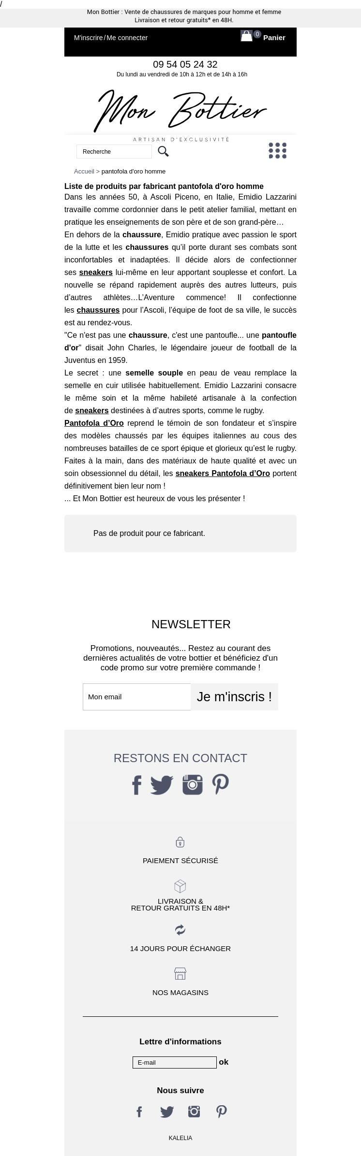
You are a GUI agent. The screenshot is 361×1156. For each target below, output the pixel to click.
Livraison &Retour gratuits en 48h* (180, 904)
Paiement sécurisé (180, 860)
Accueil (84, 171)
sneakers (96, 272)
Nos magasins (180, 992)
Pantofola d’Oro (94, 423)
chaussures (98, 310)
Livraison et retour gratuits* (173, 20)
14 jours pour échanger (180, 948)
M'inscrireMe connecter (111, 37)
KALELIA (181, 1138)
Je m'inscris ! (234, 697)
